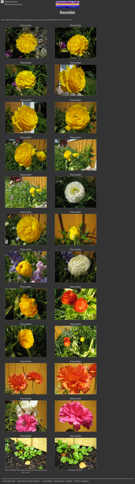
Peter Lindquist (82, 481)
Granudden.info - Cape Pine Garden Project (21, 481)
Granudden (47, 481)
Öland (69, 481)
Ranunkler (26, 25)
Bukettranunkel (11, 2)
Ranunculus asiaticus (13, 4)
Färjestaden (59, 481)
